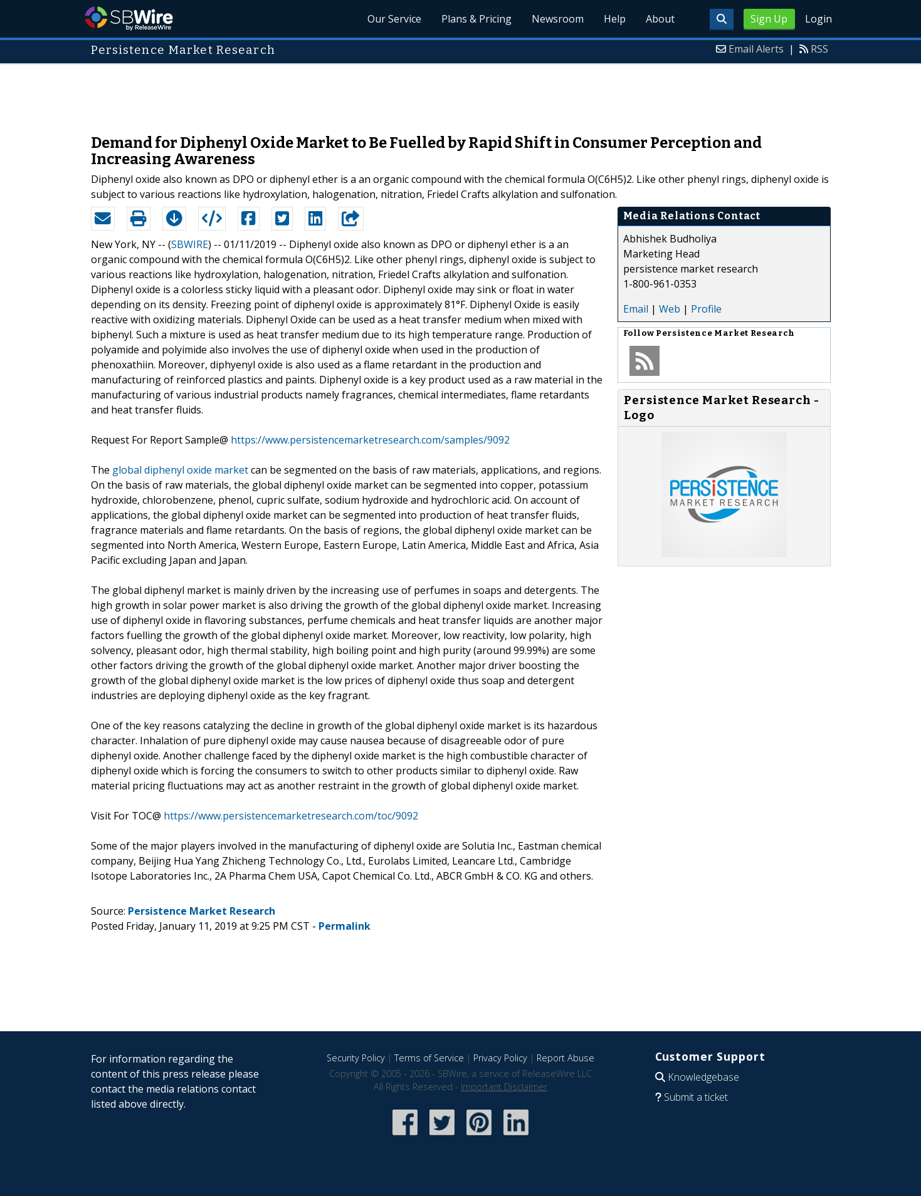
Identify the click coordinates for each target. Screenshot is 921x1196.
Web (669, 309)
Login (818, 19)
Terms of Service (429, 1058)
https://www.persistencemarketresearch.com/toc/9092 (291, 816)
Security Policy (356, 1058)
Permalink (344, 926)
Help (615, 19)
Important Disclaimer (504, 1087)
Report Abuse (565, 1058)
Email (635, 309)
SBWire (129, 18)
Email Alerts (756, 49)
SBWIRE (189, 244)
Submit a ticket (696, 1097)
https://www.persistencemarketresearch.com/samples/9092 (370, 440)
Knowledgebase (703, 1077)
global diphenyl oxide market (180, 470)
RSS (819, 49)
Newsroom (558, 19)
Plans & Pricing (476, 19)
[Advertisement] (461, 93)
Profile (706, 309)
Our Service (394, 19)
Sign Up (768, 19)
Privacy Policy (500, 1058)
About (660, 19)
